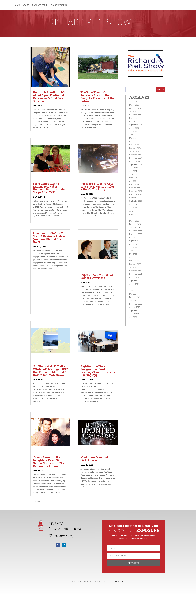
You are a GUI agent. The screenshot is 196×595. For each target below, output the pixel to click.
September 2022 (135, 241)
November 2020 (135, 304)
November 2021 (135, 274)
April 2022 (133, 257)
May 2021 (133, 294)
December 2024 (135, 155)
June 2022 (133, 251)
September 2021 (135, 281)
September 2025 (135, 125)
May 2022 (133, 254)
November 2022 (135, 234)
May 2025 (133, 138)
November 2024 (135, 158)
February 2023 (135, 224)
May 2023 (133, 214)
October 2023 (134, 198)
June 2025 (133, 135)
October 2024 (134, 161)
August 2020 (134, 314)
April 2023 (133, 218)
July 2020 (133, 317)
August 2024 (134, 168)
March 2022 (134, 261)
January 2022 (134, 267)
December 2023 (135, 191)
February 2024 (135, 188)
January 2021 (134, 301)
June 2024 (133, 174)
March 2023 (134, 221)
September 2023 (135, 201)
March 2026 (134, 105)
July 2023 (133, 208)
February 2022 (135, 264)
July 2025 (133, 131)
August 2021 (134, 284)
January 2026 (134, 111)
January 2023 (134, 228)
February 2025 (135, 148)
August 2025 (134, 128)
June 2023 (133, 211)
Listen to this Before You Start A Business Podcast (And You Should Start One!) (50, 238)
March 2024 (134, 184)
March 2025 (134, 145)
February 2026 (135, 108)
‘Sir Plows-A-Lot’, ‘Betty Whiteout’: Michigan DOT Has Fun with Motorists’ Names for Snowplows (50, 370)
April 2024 (133, 181)
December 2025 (135, 115)
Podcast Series (40, 5)
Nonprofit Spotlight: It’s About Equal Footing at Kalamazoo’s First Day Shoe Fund (49, 97)
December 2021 (135, 271)
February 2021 (135, 297)
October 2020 (134, 307)
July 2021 (133, 287)
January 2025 (134, 151)
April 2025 (133, 141)
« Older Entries (36, 502)
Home (17, 5)
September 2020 (135, 311)
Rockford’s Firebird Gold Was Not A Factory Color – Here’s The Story (97, 186)
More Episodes (59, 5)
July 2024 (133, 171)
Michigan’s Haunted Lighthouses (94, 459)
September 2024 (135, 165)
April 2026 (133, 102)
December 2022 (135, 231)
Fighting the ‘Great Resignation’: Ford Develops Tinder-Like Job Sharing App (97, 370)
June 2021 (133, 291)
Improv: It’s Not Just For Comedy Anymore (96, 276)
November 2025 (135, 118)
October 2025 (134, 121)
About (25, 5)
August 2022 (134, 244)
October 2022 (134, 238)
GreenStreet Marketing (117, 581)
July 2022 (133, 247)
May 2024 (133, 178)
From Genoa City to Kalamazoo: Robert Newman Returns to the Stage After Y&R (49, 188)
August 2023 (134, 204)
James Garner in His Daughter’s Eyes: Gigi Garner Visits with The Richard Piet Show (48, 462)
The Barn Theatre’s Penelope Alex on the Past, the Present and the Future (97, 97)
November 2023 (135, 194)
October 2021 (134, 277)
